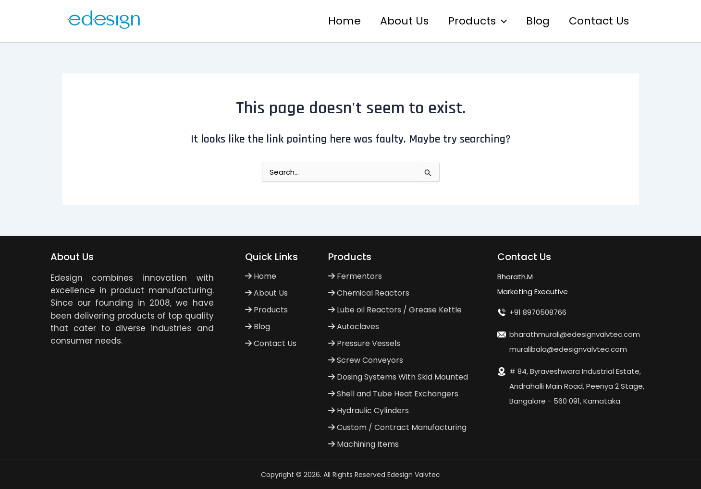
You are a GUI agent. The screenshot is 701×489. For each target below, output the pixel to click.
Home (336, 20)
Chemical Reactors (368, 292)
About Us (398, 20)
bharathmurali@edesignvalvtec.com (574, 334)
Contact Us (598, 20)
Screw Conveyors (365, 360)
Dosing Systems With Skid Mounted (398, 376)
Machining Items (363, 444)
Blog (535, 20)
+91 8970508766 (537, 312)
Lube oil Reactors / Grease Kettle (395, 309)
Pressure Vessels (364, 343)
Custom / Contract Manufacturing (397, 427)
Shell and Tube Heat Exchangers (393, 393)
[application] (496, 21)
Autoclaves (353, 326)
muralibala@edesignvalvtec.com (568, 349)
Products (472, 21)
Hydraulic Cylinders (368, 410)
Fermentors (355, 276)
